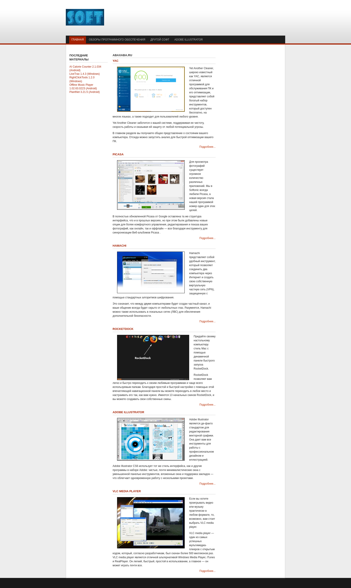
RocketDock (123, 329)
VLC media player (127, 491)
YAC (115, 60)
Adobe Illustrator (128, 412)
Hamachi (119, 245)
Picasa (118, 154)
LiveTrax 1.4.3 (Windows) (84, 73)
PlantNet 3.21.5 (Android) (84, 92)
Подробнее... (207, 146)
